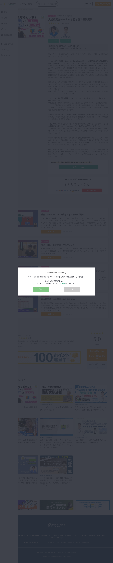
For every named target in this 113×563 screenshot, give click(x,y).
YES (40, 289)
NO (72, 289)
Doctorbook (61, 283)
